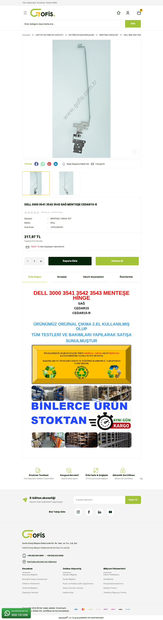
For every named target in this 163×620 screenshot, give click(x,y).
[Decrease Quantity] (27, 261)
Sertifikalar (108, 579)
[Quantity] (34, 261)
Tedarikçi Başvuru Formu (114, 593)
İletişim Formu (110, 588)
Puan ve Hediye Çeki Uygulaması (78, 584)
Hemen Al (117, 261)
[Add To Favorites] (135, 152)
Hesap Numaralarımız (113, 584)
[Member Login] (128, 13)
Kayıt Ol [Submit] (133, 500)
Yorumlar (62, 277)
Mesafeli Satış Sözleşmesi (34, 579)
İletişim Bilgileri (70, 575)
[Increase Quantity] (41, 261)
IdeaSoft (63, 617)
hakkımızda (68, 593)
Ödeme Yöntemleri (31, 584)
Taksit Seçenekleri (93, 277)
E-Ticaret (74, 617)
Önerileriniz (126, 277)
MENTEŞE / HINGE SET (60, 219)
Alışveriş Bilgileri (30, 575)
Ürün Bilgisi (34, 277)
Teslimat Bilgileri (30, 588)
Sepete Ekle (70, 261)
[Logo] (42, 13)
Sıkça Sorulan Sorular (73, 588)
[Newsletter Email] (107, 500)
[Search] (73, 23)
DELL (52, 223)
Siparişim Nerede (30, 593)
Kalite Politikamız (111, 575)
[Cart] (139, 13)
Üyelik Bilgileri (69, 579)
